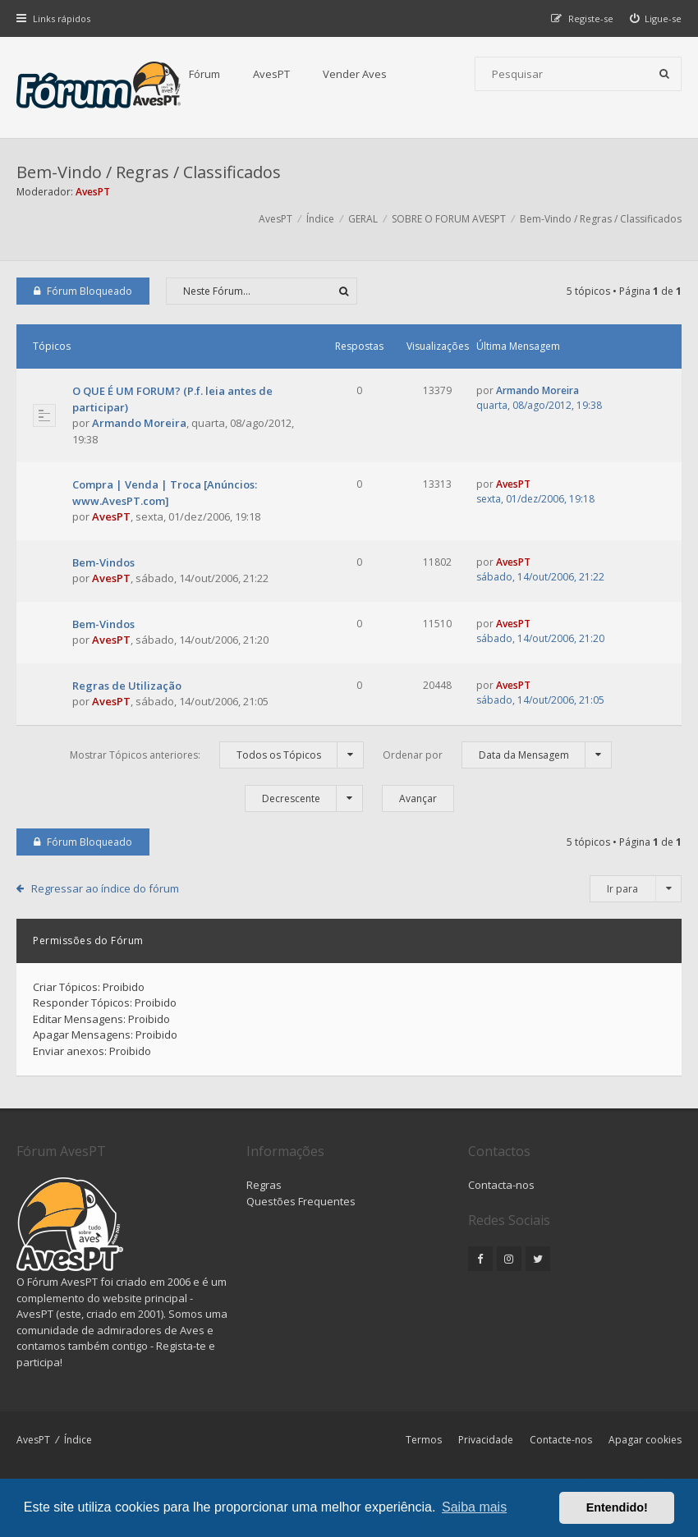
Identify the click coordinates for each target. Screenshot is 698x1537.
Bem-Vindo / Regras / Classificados (148, 172)
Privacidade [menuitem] (485, 1440)
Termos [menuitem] (424, 1440)
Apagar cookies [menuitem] (645, 1440)
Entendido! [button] (617, 1507)
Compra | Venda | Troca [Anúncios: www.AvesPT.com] (164, 492)
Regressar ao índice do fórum (105, 888)
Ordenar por (497, 754)
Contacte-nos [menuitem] (561, 1440)
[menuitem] (656, 18)
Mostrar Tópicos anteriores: (217, 754)
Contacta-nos (501, 1184)
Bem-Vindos (103, 562)
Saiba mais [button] (474, 1507)
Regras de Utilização (126, 685)
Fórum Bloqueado (83, 291)
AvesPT (271, 74)
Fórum (204, 74)
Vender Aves (355, 74)
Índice (78, 1440)
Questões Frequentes (301, 1201)
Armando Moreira (139, 422)
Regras (264, 1184)
